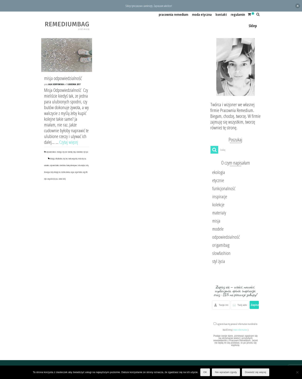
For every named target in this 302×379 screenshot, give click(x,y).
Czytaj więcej (68, 142)
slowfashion (79, 152)
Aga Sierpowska (56, 84)
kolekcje (218, 204)
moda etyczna (82, 158)
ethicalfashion (58, 158)
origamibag (220, 245)
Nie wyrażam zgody (226, 372)
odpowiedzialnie (54, 165)
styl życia (85, 152)
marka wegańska (72, 158)
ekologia (59, 152)
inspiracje (219, 196)
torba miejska (81, 165)
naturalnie (46, 165)
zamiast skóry (62, 178)
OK (205, 372)
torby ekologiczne (55, 172)
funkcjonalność (223, 188)
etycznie (64, 152)
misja (74, 152)
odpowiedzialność (51, 152)
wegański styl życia (52, 178)
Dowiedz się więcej (255, 372)
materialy (70, 152)
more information (240, 329)
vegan (72, 172)
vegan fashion (78, 172)
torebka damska (65, 172)
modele (218, 229)
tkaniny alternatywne (71, 165)
